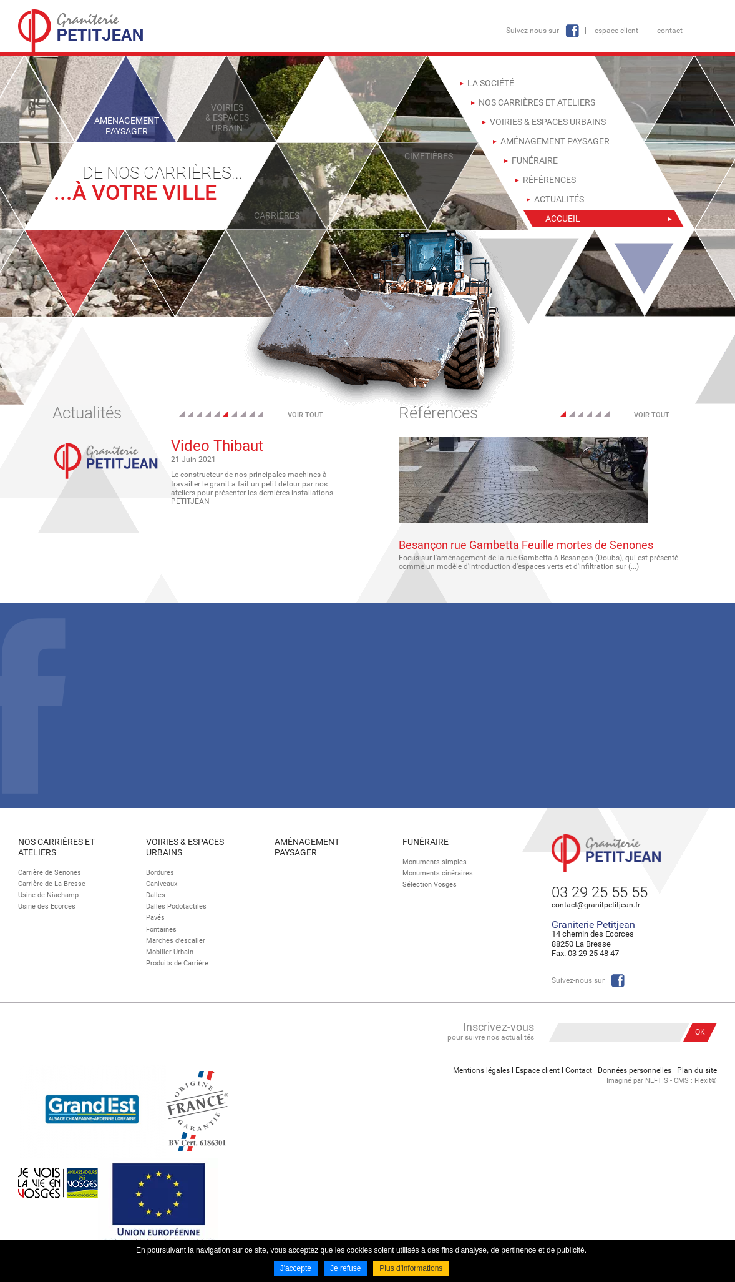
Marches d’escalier (175, 941)
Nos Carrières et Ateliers (56, 847)
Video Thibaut (217, 446)
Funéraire (425, 842)
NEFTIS (656, 1081)
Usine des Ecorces (46, 906)
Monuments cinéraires (437, 873)
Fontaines (161, 929)
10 (260, 414)
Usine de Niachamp (48, 895)
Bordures (160, 873)
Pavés (155, 918)
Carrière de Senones (49, 873)
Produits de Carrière (177, 963)
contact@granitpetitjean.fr (596, 904)
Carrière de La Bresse (51, 884)
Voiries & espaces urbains (185, 847)
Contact (670, 30)
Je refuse (345, 1268)
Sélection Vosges (429, 884)
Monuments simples (434, 862)
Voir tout (305, 415)
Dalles (155, 895)
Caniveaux (161, 884)
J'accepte (295, 1268)
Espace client (616, 30)
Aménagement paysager (307, 847)
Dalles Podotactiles (176, 906)
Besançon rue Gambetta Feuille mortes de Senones (526, 544)
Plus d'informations (410, 1268)
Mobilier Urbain (169, 952)
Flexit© (705, 1081)
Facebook (572, 30)
